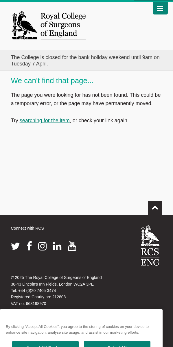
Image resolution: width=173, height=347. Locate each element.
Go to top (155, 206)
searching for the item (45, 120)
